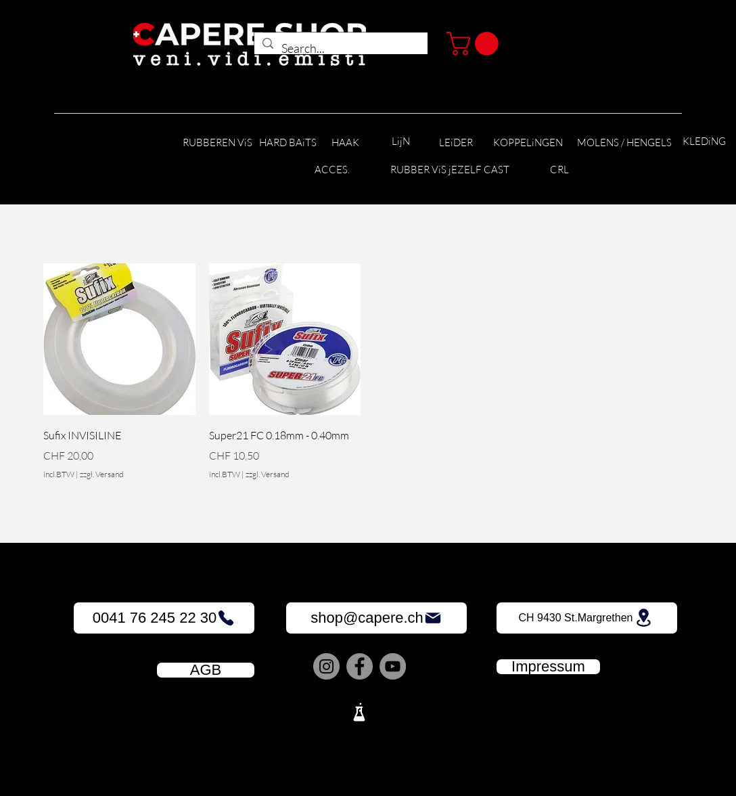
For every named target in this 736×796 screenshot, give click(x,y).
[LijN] (400, 142)
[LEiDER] (456, 143)
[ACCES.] (332, 170)
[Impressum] (548, 666)
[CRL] (559, 170)
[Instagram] (326, 666)
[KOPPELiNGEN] (528, 143)
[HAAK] (345, 143)
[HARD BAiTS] (288, 143)
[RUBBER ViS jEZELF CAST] (450, 170)
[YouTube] (393, 666)
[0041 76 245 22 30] (164, 618)
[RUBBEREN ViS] (217, 143)
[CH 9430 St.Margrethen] (587, 618)
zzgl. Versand (102, 474)
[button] (475, 44)
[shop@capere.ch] (376, 618)
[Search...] (340, 48)
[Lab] (359, 712)
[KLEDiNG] (704, 142)
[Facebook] (359, 666)
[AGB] (205, 670)
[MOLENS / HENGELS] (624, 143)
